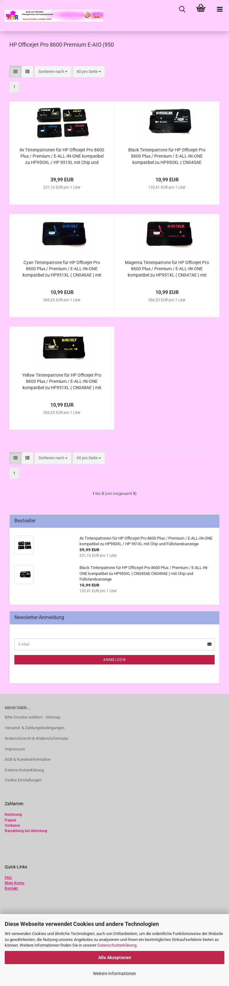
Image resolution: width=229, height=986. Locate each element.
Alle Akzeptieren (114, 957)
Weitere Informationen (114, 973)
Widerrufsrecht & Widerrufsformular (36, 738)
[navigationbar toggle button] (219, 9)
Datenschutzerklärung (116, 945)
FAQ (8, 878)
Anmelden (114, 660)
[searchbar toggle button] (182, 9)
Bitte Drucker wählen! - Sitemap (32, 717)
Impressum (15, 749)
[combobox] (53, 72)
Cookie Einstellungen (23, 780)
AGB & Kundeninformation (28, 759)
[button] (15, 72)
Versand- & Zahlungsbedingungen (34, 727)
